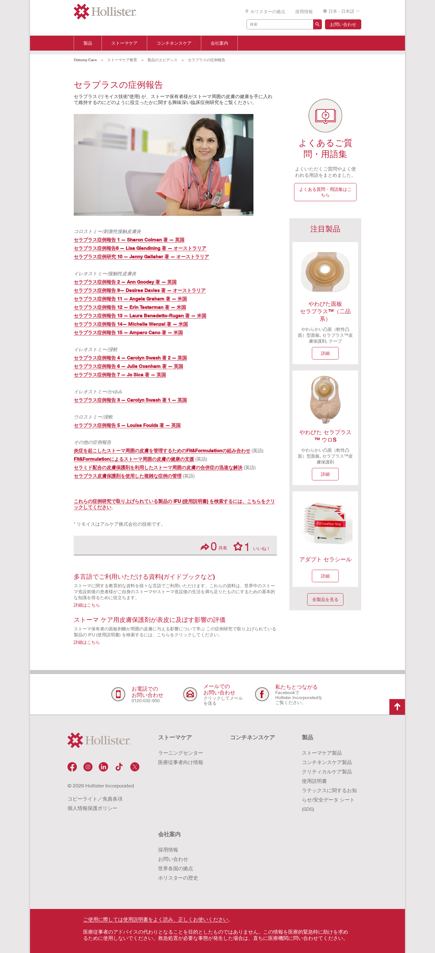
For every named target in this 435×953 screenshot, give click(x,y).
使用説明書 (314, 781)
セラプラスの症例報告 (206, 59)
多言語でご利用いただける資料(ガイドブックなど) (144, 576)
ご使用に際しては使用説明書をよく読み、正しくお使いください (155, 919)
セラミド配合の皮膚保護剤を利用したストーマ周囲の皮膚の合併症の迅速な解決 (158, 467)
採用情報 (304, 11)
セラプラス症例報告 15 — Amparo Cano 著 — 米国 (128, 332)
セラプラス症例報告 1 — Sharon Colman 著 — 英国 (129, 239)
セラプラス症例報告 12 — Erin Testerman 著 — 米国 (130, 307)
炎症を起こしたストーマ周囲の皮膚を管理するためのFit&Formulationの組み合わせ (162, 450)
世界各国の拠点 (175, 868)
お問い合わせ (343, 24)
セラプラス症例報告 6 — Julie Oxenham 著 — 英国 (128, 366)
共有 (214, 546)
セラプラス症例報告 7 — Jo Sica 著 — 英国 (120, 374)
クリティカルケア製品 (327, 771)
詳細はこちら (87, 605)
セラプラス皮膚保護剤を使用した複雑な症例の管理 (128, 476)
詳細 (325, 353)
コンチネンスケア (174, 43)
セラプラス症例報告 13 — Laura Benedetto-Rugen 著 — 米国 (140, 315)
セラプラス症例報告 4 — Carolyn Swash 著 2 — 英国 (130, 357)
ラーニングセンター (180, 753)
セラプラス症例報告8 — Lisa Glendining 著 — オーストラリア (140, 248)
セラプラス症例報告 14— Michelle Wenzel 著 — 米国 (131, 324)
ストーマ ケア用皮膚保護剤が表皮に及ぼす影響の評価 (150, 619)
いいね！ (252, 546)
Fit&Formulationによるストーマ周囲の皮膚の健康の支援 (134, 459)
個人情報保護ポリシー (93, 808)
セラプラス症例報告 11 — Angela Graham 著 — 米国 (130, 298)
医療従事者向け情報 (180, 762)
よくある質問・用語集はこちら (325, 191)
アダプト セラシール (325, 559)
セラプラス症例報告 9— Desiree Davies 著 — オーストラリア (140, 290)
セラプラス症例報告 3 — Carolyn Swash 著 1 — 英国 (130, 400)
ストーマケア (124, 43)
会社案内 (219, 43)
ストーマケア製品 (322, 753)
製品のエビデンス (163, 59)
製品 (87, 43)
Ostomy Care (85, 59)
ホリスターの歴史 (178, 878)
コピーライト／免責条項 (95, 799)
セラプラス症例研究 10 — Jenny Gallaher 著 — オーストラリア (141, 256)
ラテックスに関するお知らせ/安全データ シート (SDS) (329, 799)
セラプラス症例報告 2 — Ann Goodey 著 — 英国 (125, 282)
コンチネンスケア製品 (327, 762)
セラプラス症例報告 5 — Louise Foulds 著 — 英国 (127, 425)
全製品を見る (325, 599)
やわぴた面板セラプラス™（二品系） (325, 311)
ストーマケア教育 (122, 59)
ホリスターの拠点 (265, 11)
